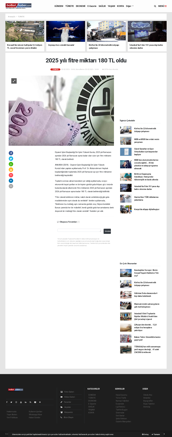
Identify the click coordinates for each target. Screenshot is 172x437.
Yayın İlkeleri (12, 414)
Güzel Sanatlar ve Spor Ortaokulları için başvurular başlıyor (146, 152)
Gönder (108, 231)
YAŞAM (111, 6)
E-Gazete (91, 6)
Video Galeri (68, 397)
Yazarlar (66, 402)
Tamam (156, 434)
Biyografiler (148, 401)
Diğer (129, 6)
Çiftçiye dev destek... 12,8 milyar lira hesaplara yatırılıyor (145, 327)
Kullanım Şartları (35, 412)
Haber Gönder (34, 417)
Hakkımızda (11, 412)
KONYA (120, 6)
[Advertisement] (37, 191)
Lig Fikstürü (120, 407)
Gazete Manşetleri (123, 421)
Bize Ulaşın (67, 417)
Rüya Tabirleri (149, 404)
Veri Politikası (12, 417)
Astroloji (146, 407)
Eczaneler (120, 404)
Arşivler (66, 407)
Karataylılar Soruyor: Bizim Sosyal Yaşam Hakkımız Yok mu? (146, 273)
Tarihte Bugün (122, 410)
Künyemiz (67, 412)
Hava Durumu (121, 395)
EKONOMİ (80, 6)
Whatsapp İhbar (35, 414)
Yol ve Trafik (121, 398)
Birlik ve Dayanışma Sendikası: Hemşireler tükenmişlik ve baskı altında (146, 177)
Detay (145, 434)
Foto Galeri (67, 392)
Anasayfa (11, 17)
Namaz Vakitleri (122, 401)
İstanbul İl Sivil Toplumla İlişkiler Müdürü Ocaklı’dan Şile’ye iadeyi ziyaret (145, 316)
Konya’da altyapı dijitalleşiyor (147, 209)
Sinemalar (120, 413)
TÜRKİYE (69, 6)
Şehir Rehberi (121, 419)
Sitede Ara (147, 395)
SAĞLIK (102, 6)
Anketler (146, 398)
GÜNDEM (58, 6)
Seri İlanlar (120, 416)
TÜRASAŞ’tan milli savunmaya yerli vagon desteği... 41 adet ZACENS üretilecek (147, 349)
